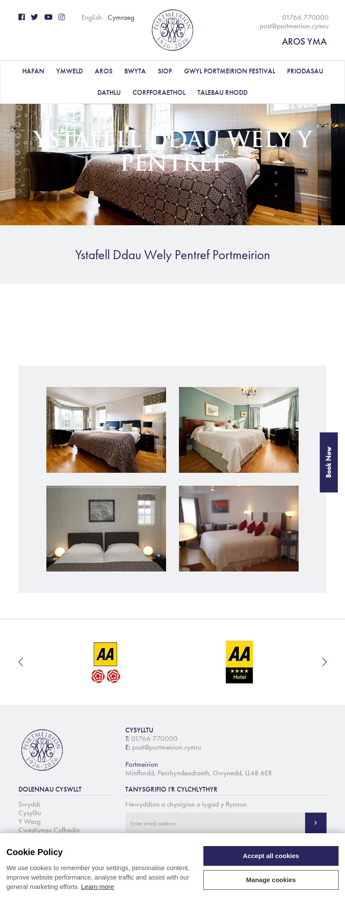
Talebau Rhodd (222, 92)
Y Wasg (29, 821)
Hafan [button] (33, 71)
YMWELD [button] (69, 71)
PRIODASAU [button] (305, 71)
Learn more (97, 886)
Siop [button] (165, 71)
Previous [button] (20, 662)
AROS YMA (304, 41)
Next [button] (324, 662)
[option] (106, 662)
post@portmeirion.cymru (294, 25)
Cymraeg (121, 17)
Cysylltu (29, 812)
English (92, 17)
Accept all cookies (271, 855)
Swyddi (29, 804)
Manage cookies (271, 879)
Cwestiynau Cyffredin (49, 829)
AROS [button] (103, 71)
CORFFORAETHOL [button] (159, 92)
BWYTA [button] (135, 71)
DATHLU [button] (109, 92)
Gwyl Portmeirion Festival (229, 71)
